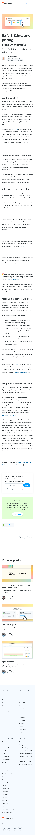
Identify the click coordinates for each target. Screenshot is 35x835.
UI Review (22, 712)
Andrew (4, 465)
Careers (4, 697)
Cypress (21, 726)
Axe (3, 806)
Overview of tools (7, 774)
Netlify (4, 754)
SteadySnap (22, 709)
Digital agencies (6, 751)
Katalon (4, 786)
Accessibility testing (8, 809)
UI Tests (15, 129)
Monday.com (5, 757)
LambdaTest (5, 789)
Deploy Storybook (7, 812)
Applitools (5, 777)
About (4, 694)
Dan (17, 465)
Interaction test (23, 700)
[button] (21, 537)
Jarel (27, 462)
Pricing (21, 732)
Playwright (22, 723)
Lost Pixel (5, 797)
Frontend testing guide (25, 754)
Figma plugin (23, 729)
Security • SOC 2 (7, 706)
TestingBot (5, 794)
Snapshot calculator (25, 761)
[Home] (7, 3)
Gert (30, 462)
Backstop (4, 800)
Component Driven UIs (25, 751)
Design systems (6, 748)
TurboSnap (22, 706)
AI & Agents (22, 720)
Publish (21, 715)
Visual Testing (23, 748)
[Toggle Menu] (31, 3)
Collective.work (6, 759)
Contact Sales (6, 712)
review (23, 246)
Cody (23, 462)
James (14, 465)
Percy (3, 780)
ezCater (4, 762)
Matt (9, 465)
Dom (21, 465)
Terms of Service (7, 700)
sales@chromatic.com (9, 415)
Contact (25, 3)
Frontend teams (6, 745)
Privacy (4, 703)
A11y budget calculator (26, 764)
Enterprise (5, 742)
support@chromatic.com (21, 372)
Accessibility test (24, 703)
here (16, 364)
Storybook (22, 718)
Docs (20, 742)
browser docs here (13, 279)
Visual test (22, 697)
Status (4, 709)
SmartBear (5, 791)
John (19, 462)
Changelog (22, 745)
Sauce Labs (5, 783)
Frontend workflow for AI (25, 757)
